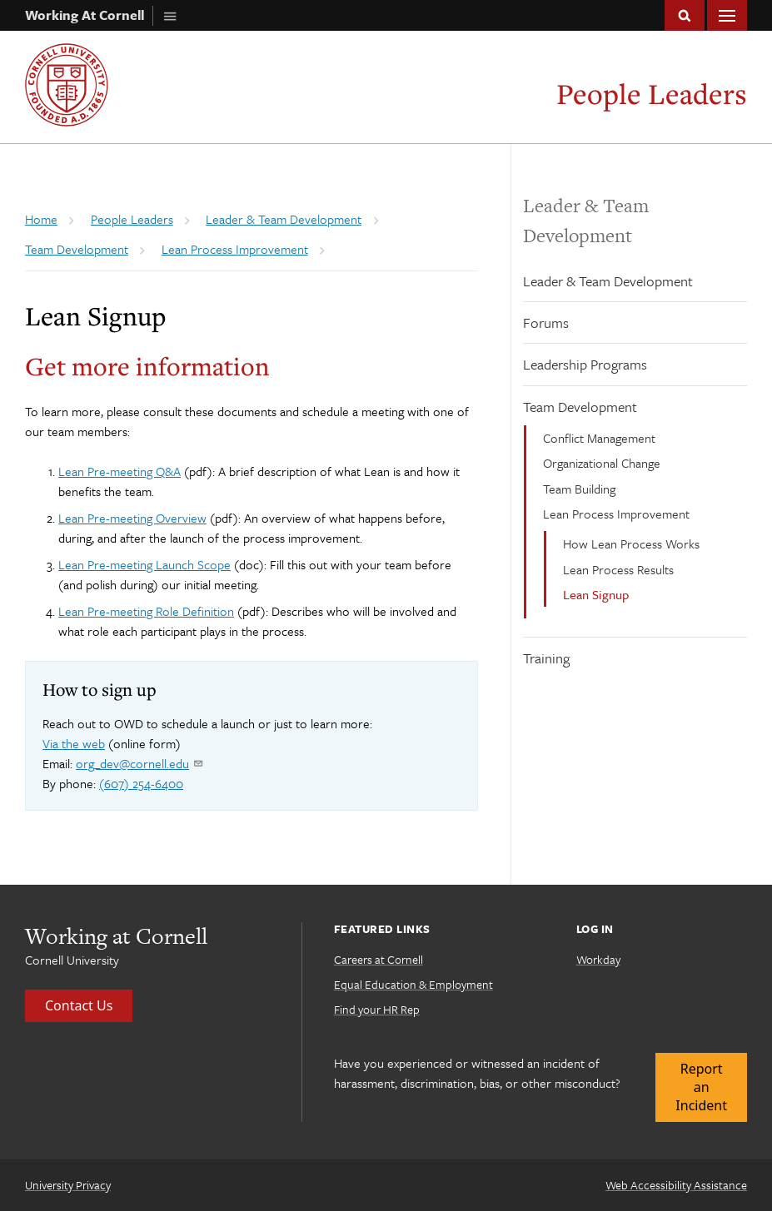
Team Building (579, 488)
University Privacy (68, 1185)
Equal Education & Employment (413, 984)
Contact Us (78, 1005)
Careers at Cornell (378, 959)
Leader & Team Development (608, 280)
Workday (598, 959)
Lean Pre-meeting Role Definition (146, 611)
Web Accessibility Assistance (676, 1185)
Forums (546, 322)
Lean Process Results (618, 569)
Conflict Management (599, 438)
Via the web (73, 743)
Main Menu (727, 15)
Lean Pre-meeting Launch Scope (144, 564)
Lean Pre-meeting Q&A (119, 471)
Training (546, 658)
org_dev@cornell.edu (139, 763)
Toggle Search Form (685, 15)
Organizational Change (601, 463)
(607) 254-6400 (141, 783)
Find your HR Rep (377, 1009)
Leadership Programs (585, 364)
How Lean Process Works (631, 543)
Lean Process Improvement (616, 513)
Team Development (580, 406)
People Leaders (651, 93)
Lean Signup (596, 594)
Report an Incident (701, 1087)
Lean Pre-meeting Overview (132, 518)
